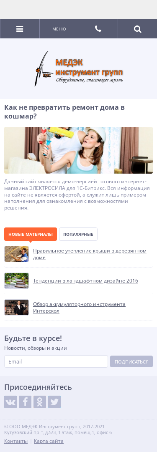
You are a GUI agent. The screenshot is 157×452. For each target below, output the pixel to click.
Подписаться (132, 362)
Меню (59, 29)
